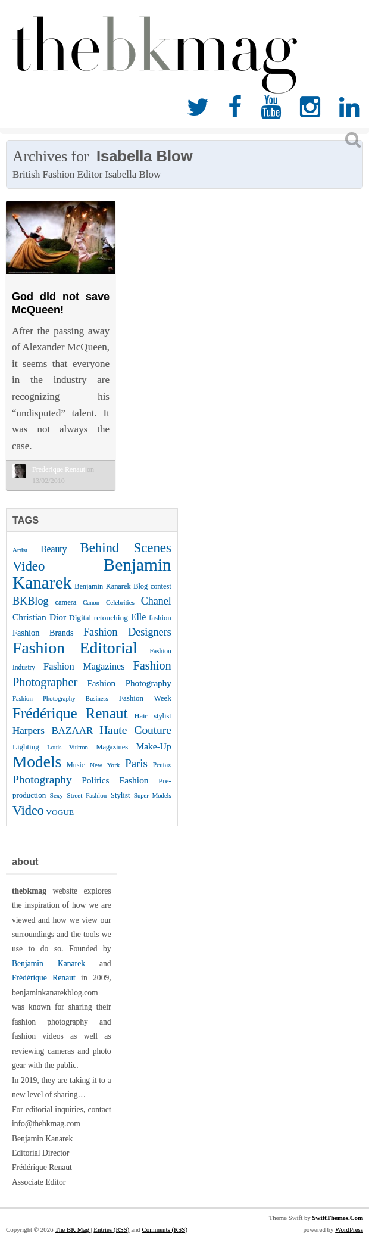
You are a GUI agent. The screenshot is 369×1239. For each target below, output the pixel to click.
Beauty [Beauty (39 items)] (53, 549)
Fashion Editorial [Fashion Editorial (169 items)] (74, 648)
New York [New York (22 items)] (105, 764)
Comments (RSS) (164, 1229)
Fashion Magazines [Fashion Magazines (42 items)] (83, 666)
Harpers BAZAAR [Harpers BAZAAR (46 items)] (52, 730)
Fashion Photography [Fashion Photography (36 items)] (129, 683)
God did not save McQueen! (61, 303)
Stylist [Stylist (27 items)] (120, 795)
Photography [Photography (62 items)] (42, 779)
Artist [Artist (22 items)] (19, 549)
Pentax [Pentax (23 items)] (162, 764)
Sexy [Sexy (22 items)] (56, 795)
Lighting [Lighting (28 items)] (25, 746)
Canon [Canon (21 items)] (91, 602)
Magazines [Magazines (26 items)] (112, 747)
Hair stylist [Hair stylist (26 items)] (153, 716)
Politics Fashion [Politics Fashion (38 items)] (115, 780)
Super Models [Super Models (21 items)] (152, 795)
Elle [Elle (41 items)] (138, 617)
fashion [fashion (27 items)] (160, 618)
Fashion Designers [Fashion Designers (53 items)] (127, 632)
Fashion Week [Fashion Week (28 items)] (145, 697)
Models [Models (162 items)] (36, 762)
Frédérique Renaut (44, 977)
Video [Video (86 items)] (28, 810)
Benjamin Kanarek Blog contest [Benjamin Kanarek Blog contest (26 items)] (122, 586)
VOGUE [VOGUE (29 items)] (60, 812)
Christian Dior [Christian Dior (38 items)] (39, 617)
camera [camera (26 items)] (66, 602)
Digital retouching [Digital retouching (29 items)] (98, 617)
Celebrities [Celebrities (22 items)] (120, 602)
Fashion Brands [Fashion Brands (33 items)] (43, 632)
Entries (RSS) (111, 1229)
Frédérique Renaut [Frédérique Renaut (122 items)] (70, 713)
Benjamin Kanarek (48, 963)
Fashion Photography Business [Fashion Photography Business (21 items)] (60, 698)
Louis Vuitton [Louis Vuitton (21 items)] (67, 747)
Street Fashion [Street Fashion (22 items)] (87, 795)
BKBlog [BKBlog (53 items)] (30, 601)
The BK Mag (72, 1229)
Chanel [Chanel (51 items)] (156, 601)
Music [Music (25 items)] (76, 765)
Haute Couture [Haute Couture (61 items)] (135, 730)
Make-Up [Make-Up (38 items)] (153, 746)
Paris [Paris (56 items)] (136, 763)
